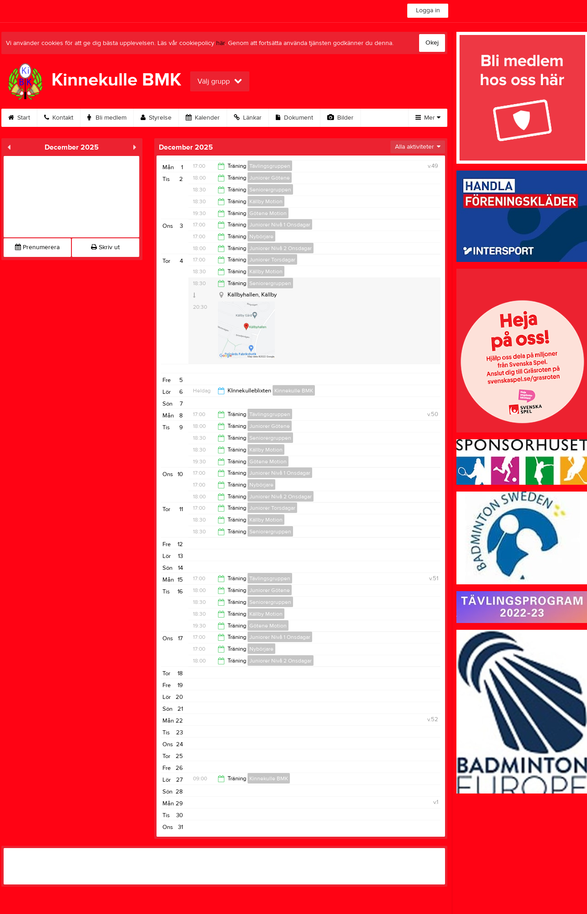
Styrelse (156, 118)
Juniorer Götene (269, 177)
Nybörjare (261, 236)
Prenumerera (37, 247)
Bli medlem (107, 118)
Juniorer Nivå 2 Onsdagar (280, 248)
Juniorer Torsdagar (272, 259)
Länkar (248, 118)
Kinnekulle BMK (293, 390)
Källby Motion (266, 201)
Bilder (340, 118)
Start (19, 118)
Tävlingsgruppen (269, 166)
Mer (427, 118)
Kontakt (58, 118)
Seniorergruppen (270, 189)
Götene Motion (268, 213)
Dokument (294, 118)
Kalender (203, 118)
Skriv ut (105, 247)
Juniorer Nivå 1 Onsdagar (279, 224)
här (220, 43)
